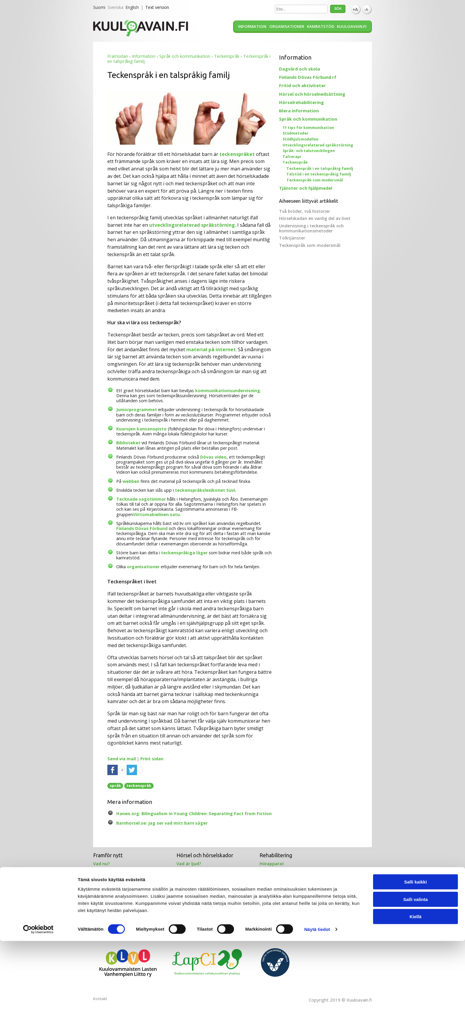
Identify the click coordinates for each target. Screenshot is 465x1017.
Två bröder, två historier (304, 211)
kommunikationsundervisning (227, 390)
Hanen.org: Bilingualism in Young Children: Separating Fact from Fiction (194, 813)
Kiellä (415, 992)
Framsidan (117, 56)
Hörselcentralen (193, 908)
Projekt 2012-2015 (278, 902)
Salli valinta (415, 975)
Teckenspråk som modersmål (314, 180)
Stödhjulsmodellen (301, 139)
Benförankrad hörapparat (287, 876)
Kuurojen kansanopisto (141, 429)
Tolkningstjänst (193, 914)
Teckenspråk (226, 56)
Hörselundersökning (197, 876)
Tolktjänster (292, 238)
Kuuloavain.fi (352, 26)
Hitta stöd (187, 902)
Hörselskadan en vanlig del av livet (315, 218)
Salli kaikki (415, 957)
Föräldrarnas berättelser (119, 882)
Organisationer (286, 26)
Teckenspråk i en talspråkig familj (319, 168)
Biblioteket (128, 443)
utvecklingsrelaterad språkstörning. (192, 225)
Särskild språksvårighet (118, 920)
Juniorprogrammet (136, 409)
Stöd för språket (110, 902)
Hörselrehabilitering (301, 102)
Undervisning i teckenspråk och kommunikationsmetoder (311, 228)
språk (115, 785)
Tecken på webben (113, 914)
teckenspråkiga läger (184, 552)
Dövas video (213, 457)
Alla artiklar (271, 908)
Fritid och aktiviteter (302, 85)
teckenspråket (237, 154)
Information (252, 26)
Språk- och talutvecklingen (309, 150)
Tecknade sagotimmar (141, 499)
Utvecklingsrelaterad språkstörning (318, 145)
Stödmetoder (295, 133)
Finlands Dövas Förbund (142, 528)
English (132, 7)
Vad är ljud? (188, 863)
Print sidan (151, 758)
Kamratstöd (320, 26)
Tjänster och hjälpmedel (305, 188)
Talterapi (292, 156)
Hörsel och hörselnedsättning (312, 94)
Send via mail (121, 758)
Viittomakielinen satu (156, 514)
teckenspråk (138, 785)
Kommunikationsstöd (116, 908)
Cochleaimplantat (278, 870)
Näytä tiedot (317, 1005)
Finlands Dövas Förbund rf (307, 77)
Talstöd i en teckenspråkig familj (318, 174)
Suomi (99, 7)
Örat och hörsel (193, 870)
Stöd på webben (110, 876)
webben (130, 481)
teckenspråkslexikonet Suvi (205, 490)
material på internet (211, 349)
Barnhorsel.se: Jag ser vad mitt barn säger (162, 823)
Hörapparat (271, 863)
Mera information (299, 111)
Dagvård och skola (299, 69)
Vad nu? (101, 863)
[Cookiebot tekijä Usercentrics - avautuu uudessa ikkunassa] (38, 1005)
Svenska (115, 7)
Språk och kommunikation (184, 56)
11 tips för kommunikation (308, 127)
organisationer (143, 566)
